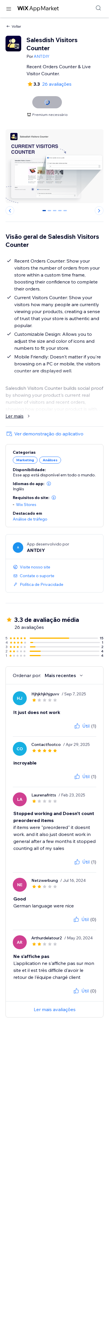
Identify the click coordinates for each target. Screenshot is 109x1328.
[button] (48, 483)
